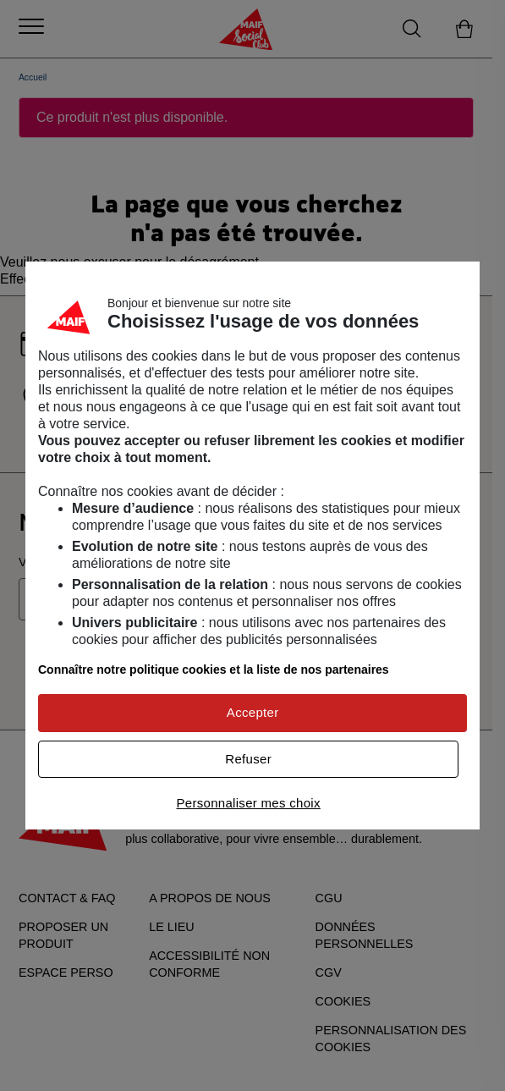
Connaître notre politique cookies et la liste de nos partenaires (213, 669)
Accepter (253, 712)
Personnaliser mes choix (248, 803)
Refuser (248, 759)
